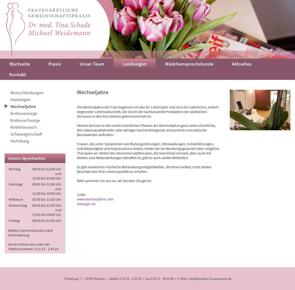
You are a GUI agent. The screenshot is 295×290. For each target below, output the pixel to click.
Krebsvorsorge (23, 113)
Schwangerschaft (26, 134)
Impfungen (20, 99)
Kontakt (17, 75)
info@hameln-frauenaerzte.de (210, 278)
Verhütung (19, 141)
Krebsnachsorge (25, 120)
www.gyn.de (86, 203)
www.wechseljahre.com (95, 199)
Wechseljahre (23, 106)
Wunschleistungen (27, 92)
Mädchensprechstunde (189, 64)
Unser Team (92, 64)
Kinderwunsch (23, 127)
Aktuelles (241, 64)
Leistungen (135, 64)
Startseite (19, 64)
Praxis (54, 64)
